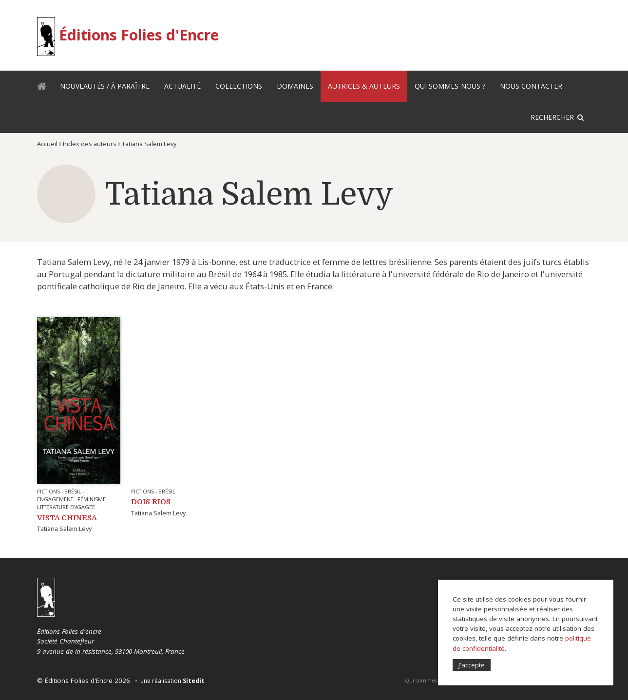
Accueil (45, 88)
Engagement (55, 499)
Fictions (48, 491)
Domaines (295, 86)
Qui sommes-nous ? (450, 86)
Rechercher (552, 117)
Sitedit (194, 681)
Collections (238, 86)
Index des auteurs (89, 143)
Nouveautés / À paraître (105, 86)
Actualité (182, 86)
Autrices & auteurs (364, 86)
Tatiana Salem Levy (64, 528)
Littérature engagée (66, 507)
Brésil (72, 491)
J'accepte (471, 665)
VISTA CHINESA (67, 517)
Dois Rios (151, 501)
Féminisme (91, 499)
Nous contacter (531, 86)
